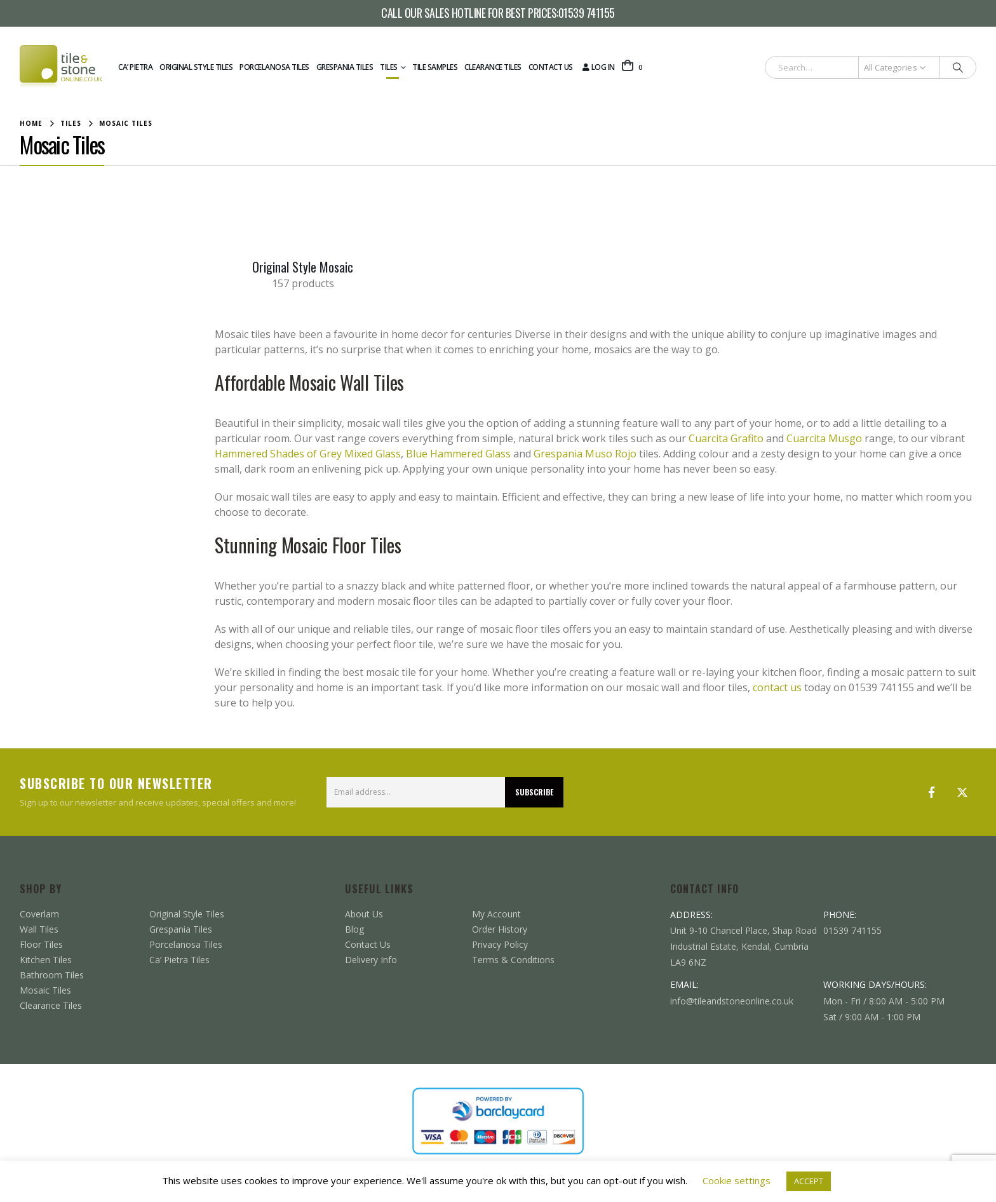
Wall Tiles (39, 929)
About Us (364, 914)
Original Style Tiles (195, 67)
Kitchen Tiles (46, 960)
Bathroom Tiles (52, 975)
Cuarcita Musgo (824, 438)
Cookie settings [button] (737, 1180)
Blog (354, 929)
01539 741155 (586, 13)
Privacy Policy (500, 944)
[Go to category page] (303, 216)
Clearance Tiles (493, 67)
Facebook (932, 792)
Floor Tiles (41, 944)
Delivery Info (371, 960)
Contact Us (550, 67)
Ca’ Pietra (135, 67)
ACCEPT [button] (808, 1181)
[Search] (958, 67)
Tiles (389, 67)
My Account (496, 914)
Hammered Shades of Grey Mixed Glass (308, 454)
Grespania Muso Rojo (585, 454)
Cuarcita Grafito (726, 438)
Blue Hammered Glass (458, 454)
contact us (777, 687)
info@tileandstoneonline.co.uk (731, 1001)
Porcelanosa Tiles (274, 67)
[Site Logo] (61, 67)
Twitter (962, 792)
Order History (499, 929)
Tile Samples (434, 67)
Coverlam (39, 914)
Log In (597, 67)
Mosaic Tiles (45, 990)
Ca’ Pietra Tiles (179, 960)
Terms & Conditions (513, 960)
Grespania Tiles (345, 67)
